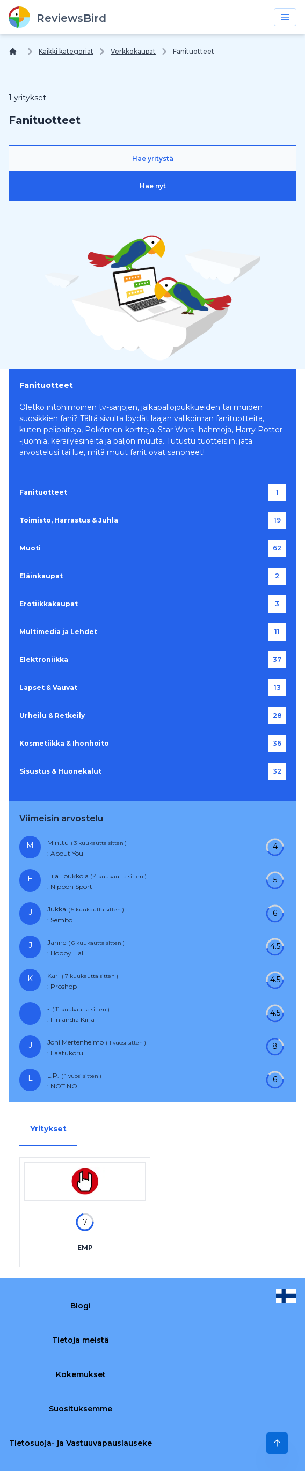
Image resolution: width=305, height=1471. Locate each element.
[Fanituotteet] (152, 492)
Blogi (80, 1306)
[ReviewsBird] (57, 17)
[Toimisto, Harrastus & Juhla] (152, 520)
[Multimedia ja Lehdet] (152, 632)
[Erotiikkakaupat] (152, 604)
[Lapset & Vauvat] (152, 687)
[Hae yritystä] (152, 158)
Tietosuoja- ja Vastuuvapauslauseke (80, 1443)
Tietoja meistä (80, 1340)
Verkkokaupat (133, 51)
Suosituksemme (80, 1409)
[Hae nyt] (152, 186)
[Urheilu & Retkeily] (152, 715)
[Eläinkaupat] (152, 576)
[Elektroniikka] (152, 659)
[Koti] (15, 51)
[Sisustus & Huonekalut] (152, 771)
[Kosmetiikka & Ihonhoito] (152, 743)
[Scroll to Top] (277, 1443)
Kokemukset (81, 1374)
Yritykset (48, 1129)
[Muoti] (152, 548)
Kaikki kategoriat (66, 51)
